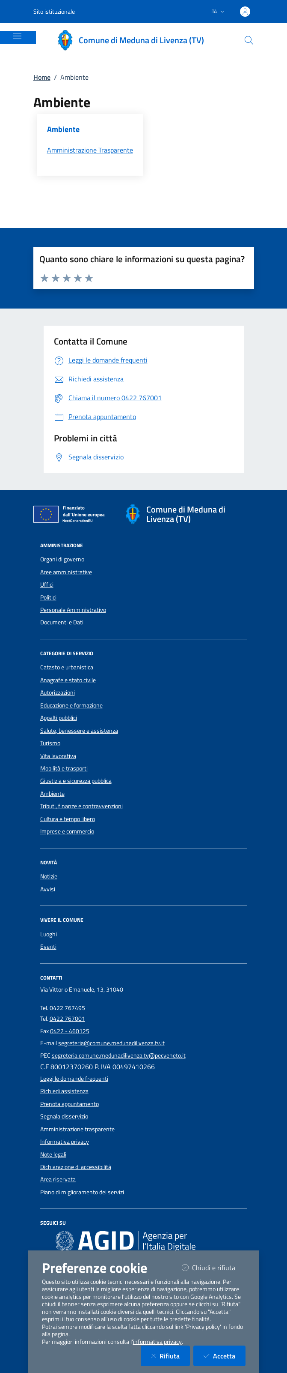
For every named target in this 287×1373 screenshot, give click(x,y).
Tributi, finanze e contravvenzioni (81, 806)
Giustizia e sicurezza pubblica (76, 780)
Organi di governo (62, 559)
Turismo (50, 743)
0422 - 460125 (69, 1031)
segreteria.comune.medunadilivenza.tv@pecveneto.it (119, 1055)
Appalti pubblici (58, 717)
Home (41, 77)
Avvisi (47, 889)
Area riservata (58, 1179)
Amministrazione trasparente (77, 1129)
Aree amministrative (66, 572)
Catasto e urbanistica (66, 667)
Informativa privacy (64, 1141)
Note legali (53, 1154)
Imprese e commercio (67, 831)
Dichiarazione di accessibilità (75, 1167)
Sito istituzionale (54, 11)
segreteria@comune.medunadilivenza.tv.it (111, 1043)
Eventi (48, 946)
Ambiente (52, 793)
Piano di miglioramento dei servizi (82, 1192)
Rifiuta (170, 1355)
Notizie (48, 876)
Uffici (46, 584)
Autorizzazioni (57, 692)
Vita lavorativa (58, 756)
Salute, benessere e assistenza (79, 730)
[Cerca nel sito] (249, 40)
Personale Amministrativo (73, 610)
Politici (48, 597)
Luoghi (48, 934)
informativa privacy (157, 1341)
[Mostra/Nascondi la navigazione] (17, 36)
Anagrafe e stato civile (68, 680)
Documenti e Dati (61, 622)
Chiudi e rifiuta (214, 1267)
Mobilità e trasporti (64, 768)
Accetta (225, 1355)
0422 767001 (67, 1018)
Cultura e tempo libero (67, 819)
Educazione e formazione (71, 705)
